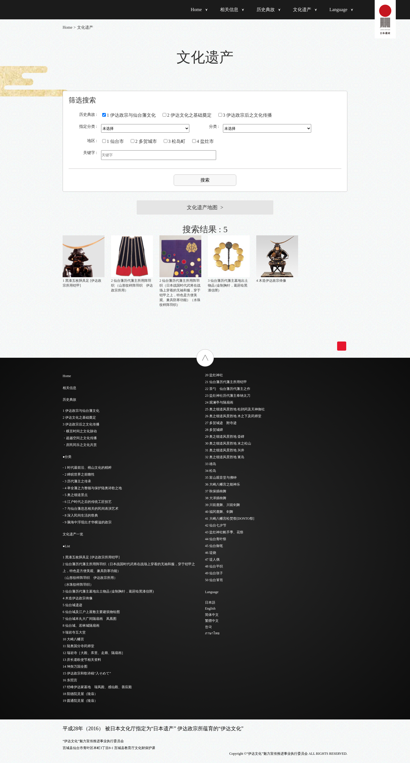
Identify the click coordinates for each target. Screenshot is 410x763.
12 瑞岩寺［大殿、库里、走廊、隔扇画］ (94, 653)
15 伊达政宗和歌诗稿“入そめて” (87, 673)
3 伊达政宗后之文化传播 (245, 115)
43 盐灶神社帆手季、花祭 (224, 532)
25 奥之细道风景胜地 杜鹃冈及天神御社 (235, 409)
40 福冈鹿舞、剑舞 (219, 512)
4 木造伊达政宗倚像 (78, 598)
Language (338, 9)
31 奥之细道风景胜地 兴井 (224, 450)
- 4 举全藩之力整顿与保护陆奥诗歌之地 (92, 488)
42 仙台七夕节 (215, 525)
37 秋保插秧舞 (215, 491)
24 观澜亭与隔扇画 (219, 402)
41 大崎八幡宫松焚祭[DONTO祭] (229, 519)
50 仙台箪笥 (214, 580)
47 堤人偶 (212, 560)
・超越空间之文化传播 (80, 438)
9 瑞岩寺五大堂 (74, 632)
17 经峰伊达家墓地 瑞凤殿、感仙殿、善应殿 (97, 687)
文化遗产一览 (73, 534)
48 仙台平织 (214, 566)
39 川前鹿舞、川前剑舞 (222, 505)
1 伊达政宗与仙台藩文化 (129, 115)
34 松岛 (210, 471)
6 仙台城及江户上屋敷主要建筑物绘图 (91, 612)
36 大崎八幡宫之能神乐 (222, 484)
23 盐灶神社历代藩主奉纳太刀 (227, 396)
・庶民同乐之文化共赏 (80, 445)
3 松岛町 (174, 141)
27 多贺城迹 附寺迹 (221, 423)
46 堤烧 (210, 553)
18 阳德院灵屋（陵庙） (80, 694)
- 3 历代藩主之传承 (77, 481)
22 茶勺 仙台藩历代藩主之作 (227, 389)
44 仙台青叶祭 (215, 539)
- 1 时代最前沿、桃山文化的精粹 (87, 468)
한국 (208, 627)
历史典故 (266, 9)
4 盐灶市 (203, 141)
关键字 (89, 153)
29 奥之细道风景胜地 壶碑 (224, 437)
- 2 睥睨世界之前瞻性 (79, 474)
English (210, 608)
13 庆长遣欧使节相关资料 (82, 660)
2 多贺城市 (144, 141)
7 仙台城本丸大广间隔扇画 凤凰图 (89, 619)
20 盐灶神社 (214, 375)
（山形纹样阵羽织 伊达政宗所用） (90, 578)
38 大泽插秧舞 (215, 498)
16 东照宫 (70, 680)
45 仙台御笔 (214, 546)
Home (196, 9)
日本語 (210, 602)
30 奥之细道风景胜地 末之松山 (228, 443)
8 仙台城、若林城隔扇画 (81, 626)
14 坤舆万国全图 (75, 667)
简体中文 (212, 615)
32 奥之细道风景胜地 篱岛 (224, 457)
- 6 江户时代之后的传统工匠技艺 (87, 502)
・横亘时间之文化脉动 (80, 431)
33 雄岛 (210, 464)
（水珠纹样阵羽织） (78, 585)
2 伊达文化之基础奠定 (187, 115)
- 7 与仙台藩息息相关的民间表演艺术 (90, 509)
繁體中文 (212, 621)
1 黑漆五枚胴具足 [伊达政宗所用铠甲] (91, 557)
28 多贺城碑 (214, 430)
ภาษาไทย (212, 633)
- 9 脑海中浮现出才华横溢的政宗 (87, 522)
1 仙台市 (113, 141)
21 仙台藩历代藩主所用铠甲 (226, 382)
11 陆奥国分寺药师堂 (78, 646)
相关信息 (229, 9)
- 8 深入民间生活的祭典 (80, 515)
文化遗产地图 (202, 207)
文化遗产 (302, 9)
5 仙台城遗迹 (72, 605)
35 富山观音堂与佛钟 (221, 478)
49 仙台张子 (214, 573)
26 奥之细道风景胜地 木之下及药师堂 (233, 416)
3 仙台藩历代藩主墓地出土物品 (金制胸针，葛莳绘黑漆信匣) (108, 591)
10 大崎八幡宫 (73, 639)
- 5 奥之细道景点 (75, 495)
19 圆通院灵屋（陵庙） (80, 701)
